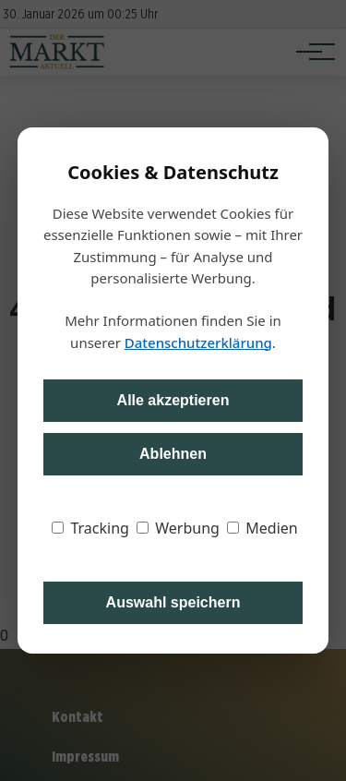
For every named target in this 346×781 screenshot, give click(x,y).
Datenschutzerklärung (198, 342)
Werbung (178, 528)
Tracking (90, 528)
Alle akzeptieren (173, 400)
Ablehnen (173, 454)
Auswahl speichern (173, 602)
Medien (262, 528)
